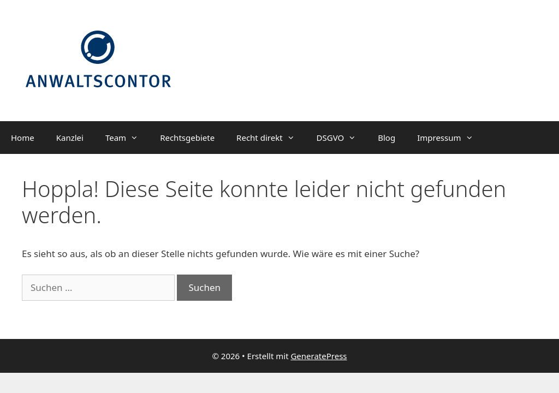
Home (22, 137)
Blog (386, 137)
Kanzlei (70, 137)
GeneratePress (318, 355)
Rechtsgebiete (187, 137)
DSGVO (342, 137)
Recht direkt (270, 137)
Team (127, 137)
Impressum (450, 137)
